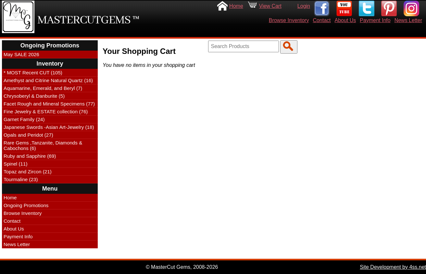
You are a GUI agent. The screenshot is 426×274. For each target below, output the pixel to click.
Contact (322, 20)
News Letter (408, 20)
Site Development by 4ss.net (393, 267)
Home (236, 6)
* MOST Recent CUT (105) (33, 72)
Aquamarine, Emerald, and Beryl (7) (43, 88)
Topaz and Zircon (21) (28, 171)
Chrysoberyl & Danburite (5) (34, 96)
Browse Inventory (289, 20)
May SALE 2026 (21, 54)
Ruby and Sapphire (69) (30, 156)
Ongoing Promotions (26, 205)
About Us (345, 20)
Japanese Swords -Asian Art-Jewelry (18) (49, 127)
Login (303, 6)
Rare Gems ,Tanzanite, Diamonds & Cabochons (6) (43, 145)
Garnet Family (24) (24, 119)
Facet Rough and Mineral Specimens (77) (49, 103)
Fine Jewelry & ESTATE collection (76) (46, 111)
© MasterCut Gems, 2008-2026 (182, 267)
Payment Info (375, 20)
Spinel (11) (15, 164)
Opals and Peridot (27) (28, 135)
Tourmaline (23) (21, 179)
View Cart (270, 6)
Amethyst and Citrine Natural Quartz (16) (48, 80)
